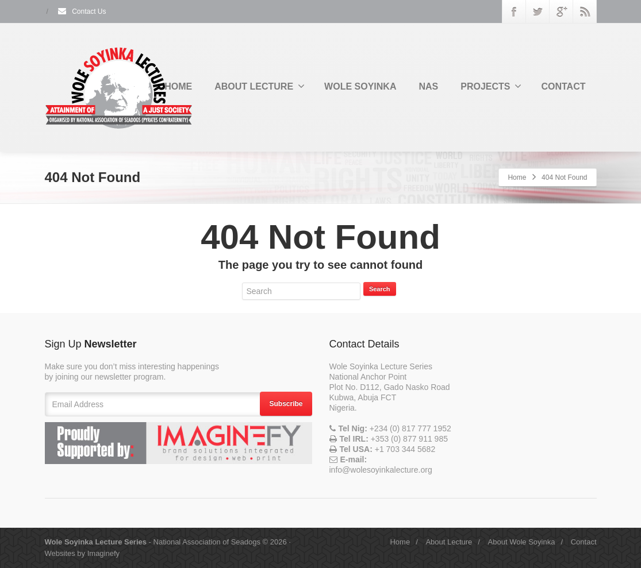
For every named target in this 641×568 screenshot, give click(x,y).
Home (517, 177)
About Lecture (448, 542)
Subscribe (285, 404)
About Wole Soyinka (521, 542)
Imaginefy (103, 553)
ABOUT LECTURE (259, 86)
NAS (428, 86)
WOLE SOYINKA (360, 86)
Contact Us (81, 11)
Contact (584, 542)
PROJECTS (490, 86)
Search (379, 288)
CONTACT (563, 86)
